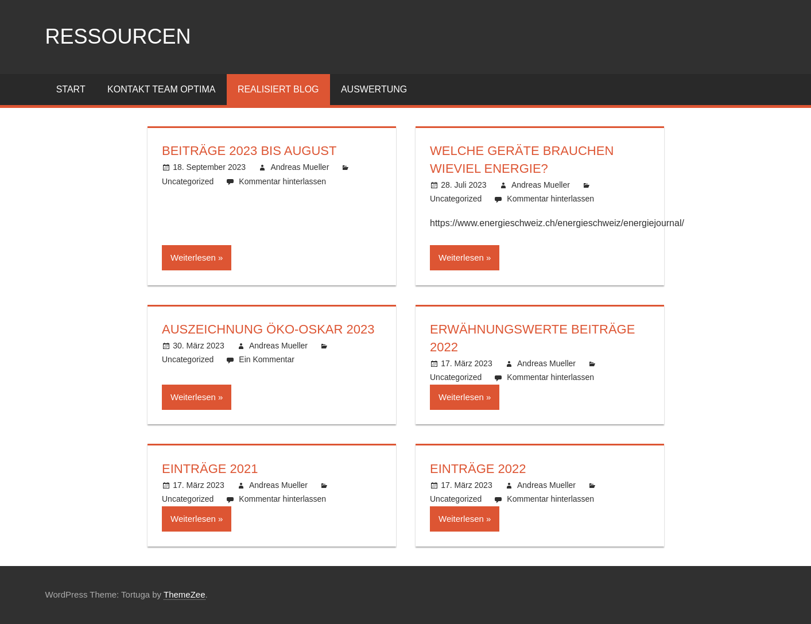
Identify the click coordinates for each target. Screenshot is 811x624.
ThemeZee (184, 594)
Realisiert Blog (278, 89)
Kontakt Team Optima (161, 89)
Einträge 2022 (478, 469)
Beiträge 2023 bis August (249, 151)
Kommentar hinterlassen (282, 181)
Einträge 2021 (210, 469)
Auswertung (374, 89)
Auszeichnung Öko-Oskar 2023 (268, 329)
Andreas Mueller (299, 167)
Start (71, 89)
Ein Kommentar (266, 359)
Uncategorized (188, 181)
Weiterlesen (193, 257)
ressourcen (118, 36)
